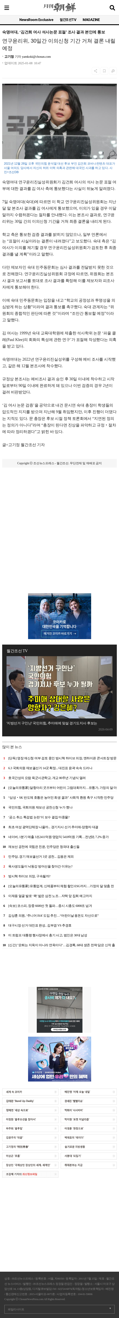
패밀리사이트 (16, 1309)
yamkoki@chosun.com (36, 56)
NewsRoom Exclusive (36, 20)
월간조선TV (68, 20)
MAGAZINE (91, 20)
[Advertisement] (59, 514)
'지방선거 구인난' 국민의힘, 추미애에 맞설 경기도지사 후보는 (52, 723)
